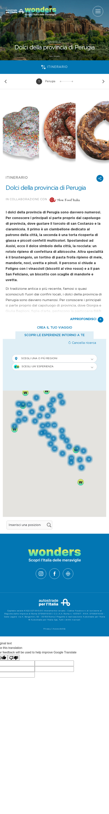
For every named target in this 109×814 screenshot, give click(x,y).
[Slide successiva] (103, 81)
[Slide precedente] (6, 81)
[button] (99, 178)
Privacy (47, 629)
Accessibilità (59, 629)
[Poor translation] (14, 658)
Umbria (54, 42)
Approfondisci (86, 320)
